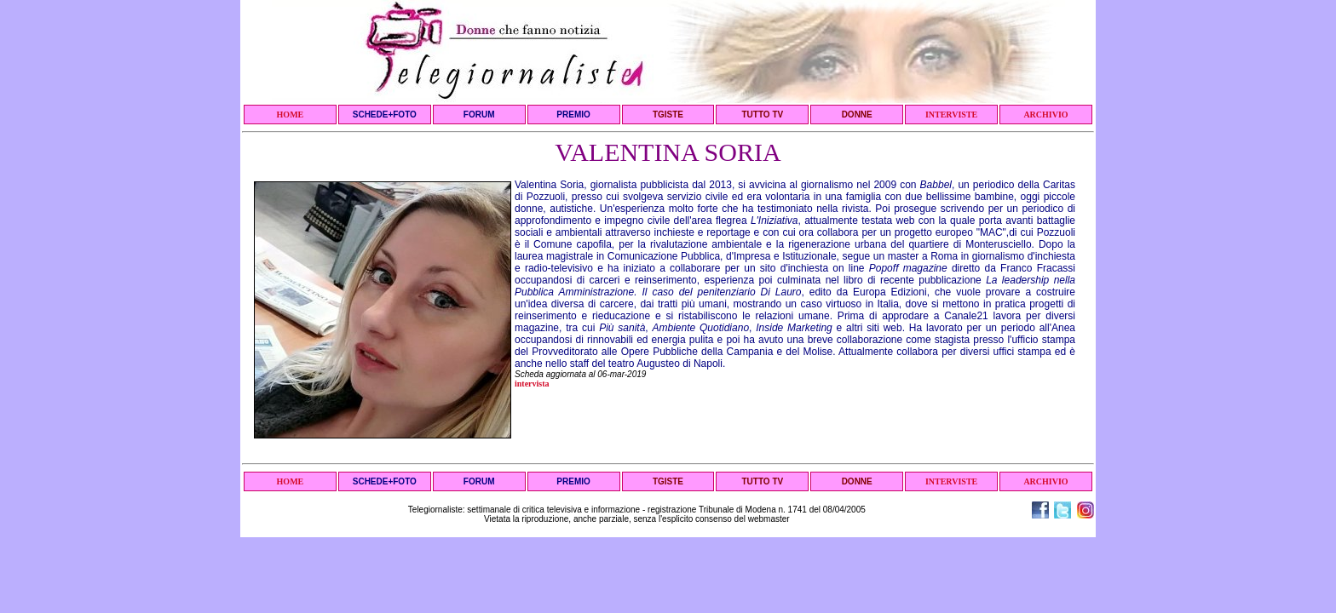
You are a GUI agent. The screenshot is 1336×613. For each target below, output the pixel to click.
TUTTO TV (762, 114)
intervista (532, 383)
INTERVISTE (951, 114)
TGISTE (668, 114)
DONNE (857, 114)
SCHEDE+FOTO (385, 114)
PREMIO (573, 114)
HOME (290, 114)
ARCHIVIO (1045, 114)
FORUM (479, 114)
